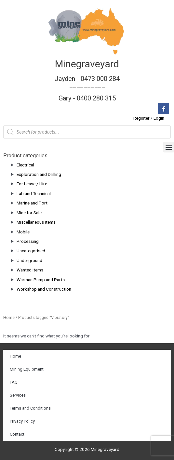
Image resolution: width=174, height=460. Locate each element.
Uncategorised (31, 250)
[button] (168, 147)
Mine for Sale (29, 212)
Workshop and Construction (44, 289)
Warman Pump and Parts (41, 279)
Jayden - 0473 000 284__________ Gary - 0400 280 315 (87, 88)
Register (141, 118)
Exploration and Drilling (39, 174)
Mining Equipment (27, 369)
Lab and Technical (34, 193)
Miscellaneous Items (36, 222)
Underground (29, 260)
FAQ (14, 382)
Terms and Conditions (30, 408)
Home (9, 317)
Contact (17, 434)
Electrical (25, 164)
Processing (28, 241)
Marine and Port (32, 202)
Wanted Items (30, 269)
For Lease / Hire (32, 183)
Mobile (23, 231)
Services (18, 395)
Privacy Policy (22, 421)
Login (159, 118)
